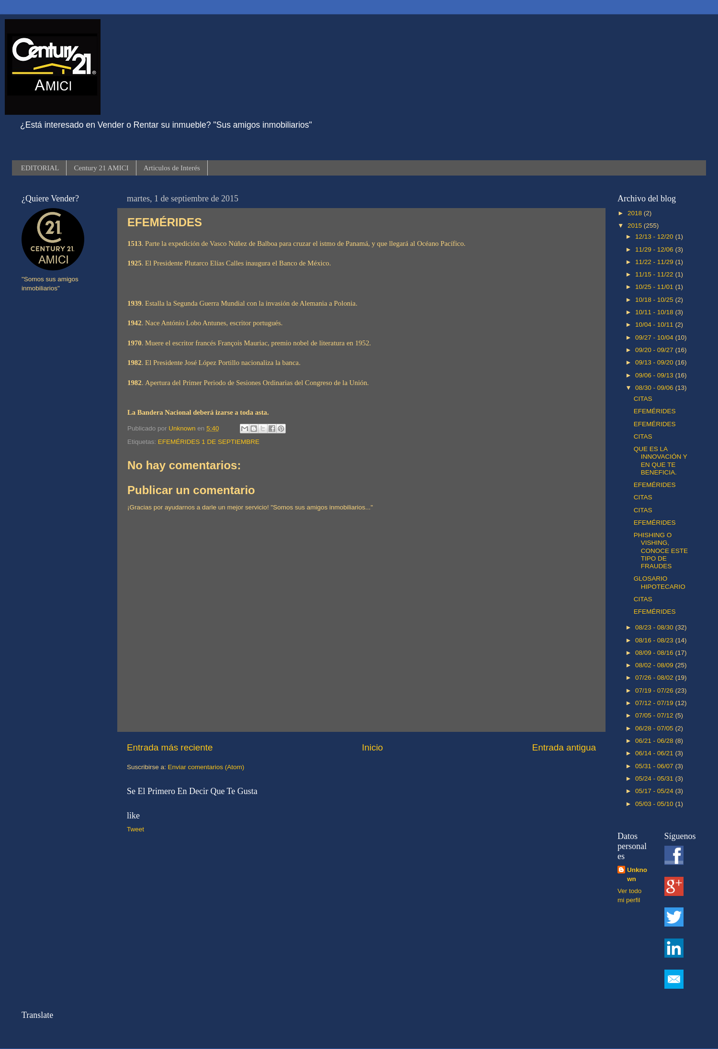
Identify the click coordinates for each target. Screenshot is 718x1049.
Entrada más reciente (170, 747)
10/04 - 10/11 (655, 324)
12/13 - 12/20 (655, 236)
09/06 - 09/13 (655, 375)
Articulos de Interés (172, 168)
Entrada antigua (564, 747)
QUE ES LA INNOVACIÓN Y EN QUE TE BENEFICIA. (660, 460)
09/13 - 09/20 (655, 362)
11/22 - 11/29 (655, 261)
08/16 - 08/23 (655, 640)
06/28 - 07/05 (655, 728)
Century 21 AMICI (101, 168)
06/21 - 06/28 (655, 740)
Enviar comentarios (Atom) (206, 767)
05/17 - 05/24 (655, 791)
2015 (636, 225)
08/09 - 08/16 (655, 652)
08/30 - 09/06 (655, 387)
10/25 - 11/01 (655, 286)
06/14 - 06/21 (655, 753)
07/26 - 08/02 (655, 677)
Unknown (637, 874)
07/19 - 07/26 (655, 690)
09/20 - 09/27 (655, 349)
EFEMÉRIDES (655, 411)
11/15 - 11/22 (655, 274)
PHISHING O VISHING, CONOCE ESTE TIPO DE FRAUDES (661, 550)
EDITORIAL (40, 168)
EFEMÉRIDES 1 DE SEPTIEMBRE (208, 441)
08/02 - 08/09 (655, 665)
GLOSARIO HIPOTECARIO (659, 582)
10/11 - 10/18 (655, 312)
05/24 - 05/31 (655, 778)
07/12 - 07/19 (655, 703)
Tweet (135, 829)
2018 (636, 213)
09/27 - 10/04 (655, 337)
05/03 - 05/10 (655, 803)
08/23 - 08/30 (655, 627)
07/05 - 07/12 (655, 715)
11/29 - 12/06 (655, 249)
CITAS (643, 398)
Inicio (372, 747)
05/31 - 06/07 (655, 766)
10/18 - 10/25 (655, 299)
